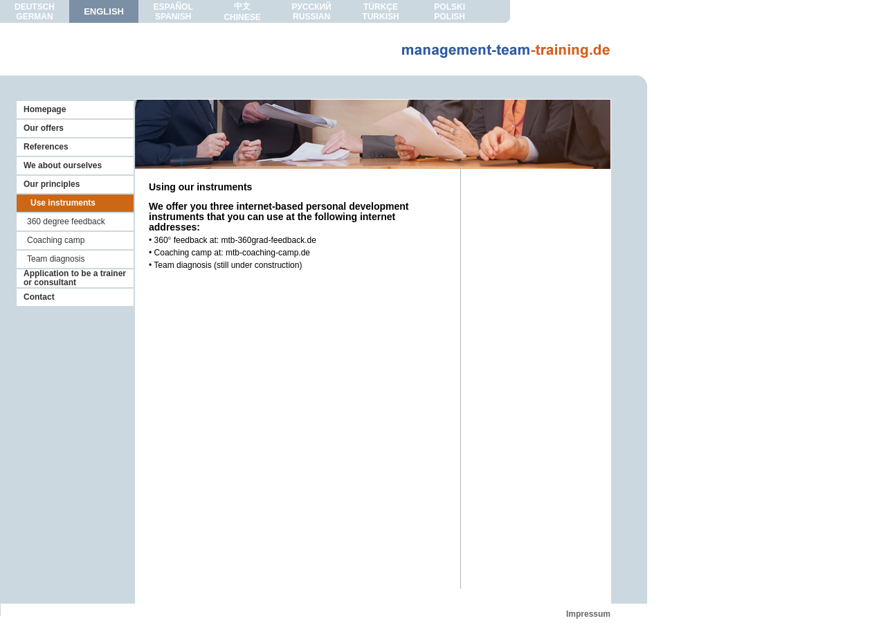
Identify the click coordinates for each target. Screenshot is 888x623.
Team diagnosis (55, 259)
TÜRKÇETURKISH (380, 11)
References (46, 147)
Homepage (45, 109)
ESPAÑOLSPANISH (173, 11)
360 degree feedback (66, 221)
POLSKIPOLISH (449, 11)
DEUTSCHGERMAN (35, 11)
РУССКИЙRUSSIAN (311, 11)
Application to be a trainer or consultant (75, 278)
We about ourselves (63, 165)
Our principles (52, 184)
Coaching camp (55, 240)
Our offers (44, 128)
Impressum (588, 614)
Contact (39, 297)
